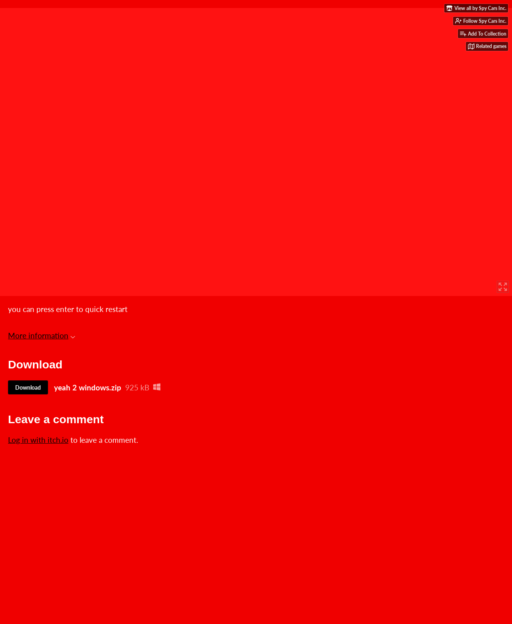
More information (41, 335)
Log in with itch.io (38, 439)
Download (28, 387)
